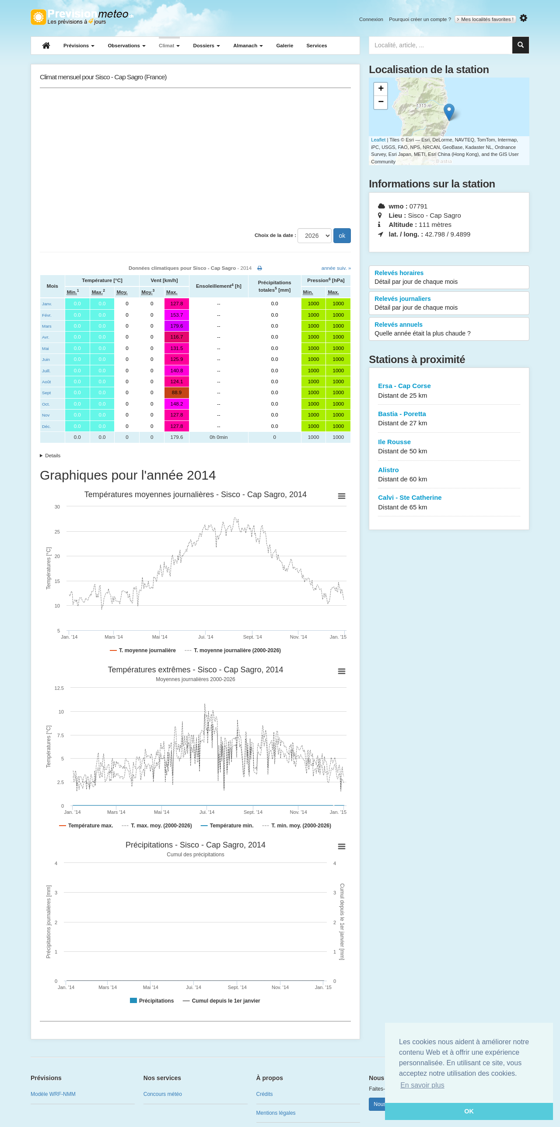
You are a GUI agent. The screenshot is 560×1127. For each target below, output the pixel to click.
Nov (45, 415)
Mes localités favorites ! (485, 19)
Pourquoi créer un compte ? (420, 19)
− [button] (381, 102)
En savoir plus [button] (422, 1085)
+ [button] (381, 89)
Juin (46, 359)
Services (316, 45)
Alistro (449, 475)
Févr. (47, 315)
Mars (47, 326)
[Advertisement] (195, 158)
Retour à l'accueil (82, 17)
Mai (45, 348)
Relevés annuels (449, 329)
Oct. (46, 404)
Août (46, 381)
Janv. (47, 303)
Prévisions (78, 45)
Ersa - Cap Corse (449, 391)
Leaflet (378, 139)
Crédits (264, 1094)
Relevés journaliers (449, 303)
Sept (46, 392)
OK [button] (469, 1111)
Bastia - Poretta (449, 419)
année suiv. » (336, 268)
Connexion (371, 19)
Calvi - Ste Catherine (449, 503)
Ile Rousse (449, 447)
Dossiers (206, 45)
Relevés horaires (449, 277)
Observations (127, 45)
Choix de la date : (275, 235)
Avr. (45, 337)
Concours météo (163, 1094)
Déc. (46, 426)
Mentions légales (276, 1113)
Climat (169, 45)
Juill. (46, 370)
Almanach (248, 45)
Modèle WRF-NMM (53, 1094)
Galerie (284, 45)
